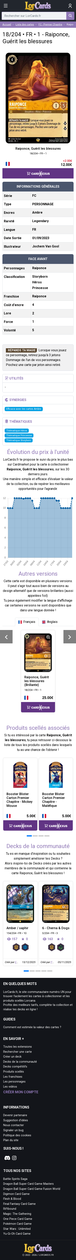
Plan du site (10, 1140)
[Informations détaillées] (48, 637)
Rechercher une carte (17, 1052)
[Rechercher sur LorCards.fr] (70, 16)
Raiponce (39, 268)
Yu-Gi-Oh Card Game (17, 1233)
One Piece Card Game (17, 1219)
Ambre (37, 212)
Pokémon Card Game (17, 1224)
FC (34, 196)
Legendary (40, 221)
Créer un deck (12, 1056)
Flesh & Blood (12, 1199)
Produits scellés (13, 1071)
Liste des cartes (25, 24)
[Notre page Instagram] (14, 1158)
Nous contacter (13, 1125)
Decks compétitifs (15, 1066)
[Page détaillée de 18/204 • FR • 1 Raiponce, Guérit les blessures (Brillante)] (38, 652)
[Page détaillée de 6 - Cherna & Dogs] (56, 904)
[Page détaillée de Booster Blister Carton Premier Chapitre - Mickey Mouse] (20, 775)
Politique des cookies (17, 1135)
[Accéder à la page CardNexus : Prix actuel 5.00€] (20, 822)
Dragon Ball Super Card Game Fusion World (31, 1189)
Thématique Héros (16, 430)
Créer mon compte (20, 1092)
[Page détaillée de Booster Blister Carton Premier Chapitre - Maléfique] (56, 775)
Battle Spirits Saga (15, 1179)
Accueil (6, 24)
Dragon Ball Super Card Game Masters (28, 1184)
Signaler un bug (13, 1130)
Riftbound (9, 1209)
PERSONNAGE (43, 204)
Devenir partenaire (15, 1115)
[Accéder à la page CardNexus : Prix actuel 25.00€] (38, 703)
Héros (37, 282)
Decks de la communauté (20, 1061)
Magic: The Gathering (17, 1214)
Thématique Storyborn (18, 440)
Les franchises (12, 1076)
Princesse (40, 288)
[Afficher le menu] (6, 6)
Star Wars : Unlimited (17, 1229)
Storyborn (40, 276)
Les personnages (14, 1081)
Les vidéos (10, 1086)
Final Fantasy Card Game (19, 1204)
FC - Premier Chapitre (50, 24)
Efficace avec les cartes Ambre (23, 408)
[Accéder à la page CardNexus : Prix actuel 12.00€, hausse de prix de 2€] (38, 168)
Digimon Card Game (16, 1194)
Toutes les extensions (17, 1046)
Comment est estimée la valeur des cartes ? (32, 1027)
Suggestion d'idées (15, 1120)
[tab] (27, 622)
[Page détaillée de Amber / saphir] (20, 904)
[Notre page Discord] (6, 1158)
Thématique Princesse (19, 435)
